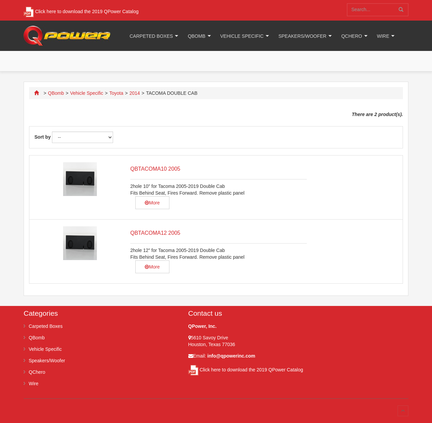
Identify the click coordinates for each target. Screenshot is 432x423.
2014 (134, 93)
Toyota (116, 93)
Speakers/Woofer (302, 36)
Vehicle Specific (242, 36)
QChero (351, 36)
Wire (383, 36)
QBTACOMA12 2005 (155, 233)
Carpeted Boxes (151, 36)
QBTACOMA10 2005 (155, 169)
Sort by (42, 137)
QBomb (196, 36)
